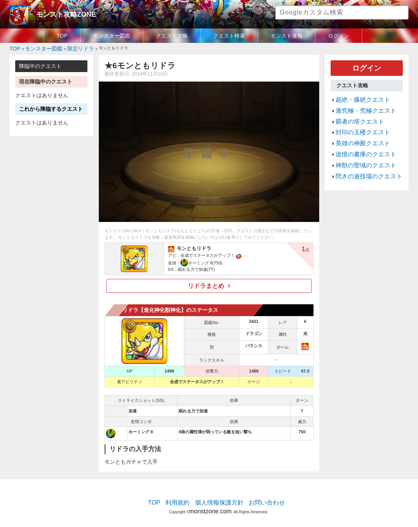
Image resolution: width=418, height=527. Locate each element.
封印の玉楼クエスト (358, 122)
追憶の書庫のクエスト (360, 140)
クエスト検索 (229, 36)
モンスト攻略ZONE (59, 13)
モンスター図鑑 (111, 36)
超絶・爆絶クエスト (358, 95)
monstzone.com (210, 505)
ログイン (338, 36)
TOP (62, 36)
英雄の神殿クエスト (358, 131)
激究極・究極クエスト (360, 104)
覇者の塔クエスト (355, 113)
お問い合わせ (259, 498)
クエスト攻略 (172, 36)
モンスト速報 (286, 36)
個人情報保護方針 (219, 498)
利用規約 (184, 498)
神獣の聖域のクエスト (360, 149)
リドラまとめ (206, 283)
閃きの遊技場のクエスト (363, 158)
